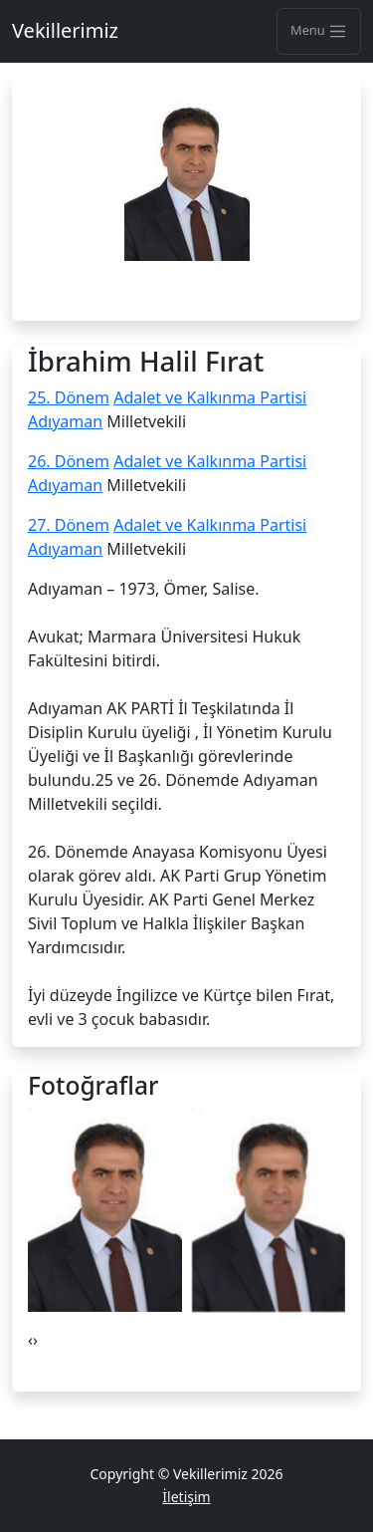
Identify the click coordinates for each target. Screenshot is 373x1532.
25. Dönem (68, 397)
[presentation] (30, 1340)
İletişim (186, 1496)
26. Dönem (68, 461)
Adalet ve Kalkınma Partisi (209, 397)
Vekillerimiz (65, 30)
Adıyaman (65, 421)
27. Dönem (68, 525)
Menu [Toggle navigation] (318, 31)
